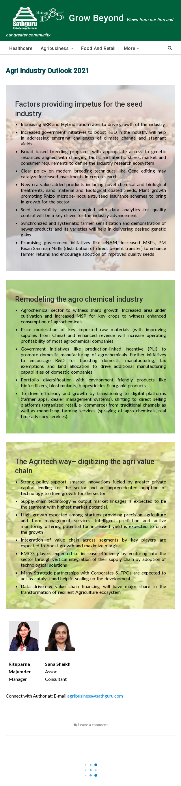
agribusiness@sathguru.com (95, 695)
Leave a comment (91, 724)
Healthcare (20, 48)
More (129, 48)
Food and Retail (98, 48)
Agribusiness (55, 48)
